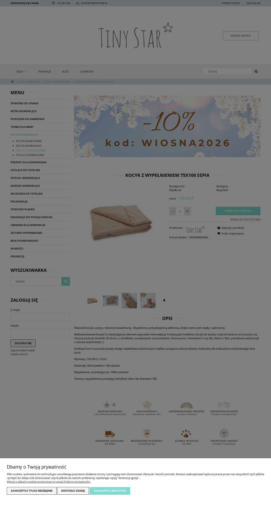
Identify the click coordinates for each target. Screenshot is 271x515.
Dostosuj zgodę (73, 490)
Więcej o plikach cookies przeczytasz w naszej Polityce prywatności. (49, 482)
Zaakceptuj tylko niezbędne (32, 490)
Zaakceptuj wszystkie (110, 490)
